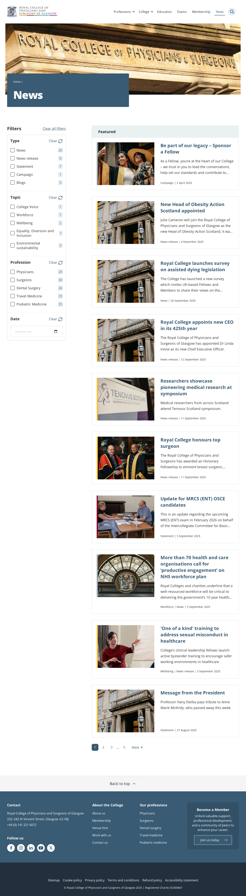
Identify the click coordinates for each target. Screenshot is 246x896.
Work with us (101, 835)
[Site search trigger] (232, 12)
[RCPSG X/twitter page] (51, 848)
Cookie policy (72, 880)
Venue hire (100, 828)
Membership (201, 12)
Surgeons (147, 820)
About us (98, 813)
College (144, 12)
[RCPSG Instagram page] (21, 848)
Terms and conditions (123, 880)
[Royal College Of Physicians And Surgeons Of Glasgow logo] (32, 12)
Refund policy (152, 880)
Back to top (123, 783)
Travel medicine (151, 835)
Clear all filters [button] (54, 128)
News (220, 12)
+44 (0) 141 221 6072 (21, 825)
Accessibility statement (181, 880)
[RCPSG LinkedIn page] (31, 848)
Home (17, 81)
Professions (122, 12)
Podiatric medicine (153, 842)
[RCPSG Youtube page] (41, 848)
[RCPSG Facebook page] (11, 848)
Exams (182, 12)
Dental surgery (150, 828)
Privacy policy (95, 880)
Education (164, 12)
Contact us (100, 842)
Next (137, 747)
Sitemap (54, 880)
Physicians (147, 813)
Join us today (209, 840)
